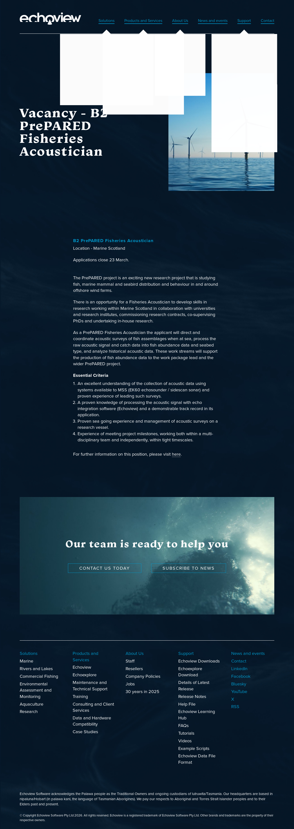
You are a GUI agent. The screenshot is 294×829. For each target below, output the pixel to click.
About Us (172, 19)
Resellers (134, 668)
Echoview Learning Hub (196, 714)
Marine (26, 660)
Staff (130, 660)
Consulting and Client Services (93, 706)
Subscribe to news (189, 567)
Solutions (92, 19)
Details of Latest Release (193, 685)
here (176, 453)
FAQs (183, 725)
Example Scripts (193, 747)
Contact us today (104, 567)
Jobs (130, 683)
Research (29, 711)
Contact (267, 19)
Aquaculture (31, 703)
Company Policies (143, 675)
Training (80, 695)
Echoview (82, 666)
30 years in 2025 (142, 691)
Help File (187, 703)
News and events (208, 19)
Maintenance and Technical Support (90, 685)
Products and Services (132, 19)
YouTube (239, 691)
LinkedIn (239, 668)
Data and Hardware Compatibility (92, 720)
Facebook (240, 675)
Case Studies (85, 731)
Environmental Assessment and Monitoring (35, 689)
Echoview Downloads (199, 660)
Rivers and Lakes (36, 668)
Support (242, 19)
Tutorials (186, 732)
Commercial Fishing (39, 675)
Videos (185, 740)
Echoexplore (85, 674)
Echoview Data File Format (196, 758)
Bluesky (238, 683)
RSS (235, 706)
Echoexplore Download (190, 671)
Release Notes (192, 695)
